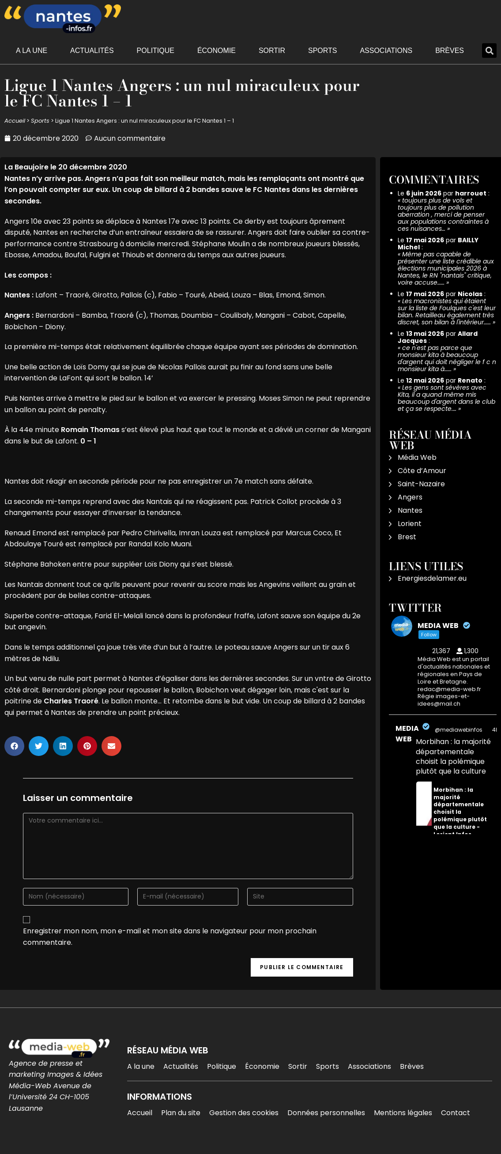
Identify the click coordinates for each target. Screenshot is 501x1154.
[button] (489, 50)
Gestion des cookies (244, 1113)
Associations (386, 50)
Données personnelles (326, 1113)
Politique (155, 50)
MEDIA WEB (407, 733)
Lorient (410, 524)
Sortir (272, 50)
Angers (410, 497)
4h (495, 729)
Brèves (449, 50)
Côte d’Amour (422, 471)
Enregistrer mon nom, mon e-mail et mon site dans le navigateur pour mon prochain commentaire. (169, 936)
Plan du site (180, 1113)
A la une (31, 50)
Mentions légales (403, 1113)
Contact (455, 1113)
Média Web (417, 457)
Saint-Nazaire (421, 484)
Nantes (410, 510)
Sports (322, 50)
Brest (407, 537)
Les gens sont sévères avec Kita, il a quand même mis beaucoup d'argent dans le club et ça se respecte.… (446, 398)
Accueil (14, 121)
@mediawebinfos (458, 729)
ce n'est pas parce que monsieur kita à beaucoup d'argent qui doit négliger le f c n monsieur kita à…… (447, 358)
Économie (216, 50)
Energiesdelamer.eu (432, 578)
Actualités (92, 50)
